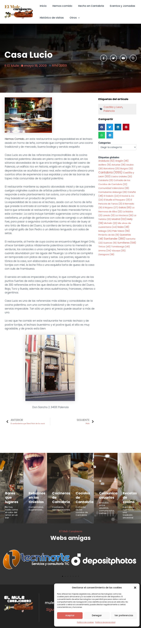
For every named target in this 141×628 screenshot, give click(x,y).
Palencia (109, 111)
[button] (135, 587)
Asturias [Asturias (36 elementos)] (119, 164)
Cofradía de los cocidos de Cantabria (82, 508)
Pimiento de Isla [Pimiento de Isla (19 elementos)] (108, 234)
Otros (73, 18)
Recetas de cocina (129, 494)
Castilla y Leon (113, 107)
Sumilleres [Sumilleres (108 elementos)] (126, 242)
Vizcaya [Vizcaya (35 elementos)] (119, 250)
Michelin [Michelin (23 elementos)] (110, 223)
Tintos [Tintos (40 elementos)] (104, 246)
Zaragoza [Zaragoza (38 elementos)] (106, 254)
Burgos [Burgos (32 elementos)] (126, 168)
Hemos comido (61, 6)
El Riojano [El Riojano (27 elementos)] (110, 207)
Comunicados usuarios (108, 494)
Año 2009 (59, 65)
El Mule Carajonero (70, 528)
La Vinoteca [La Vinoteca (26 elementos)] (124, 215)
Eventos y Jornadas (119, 6)
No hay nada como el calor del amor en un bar (11, 509)
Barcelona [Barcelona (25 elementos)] (112, 168)
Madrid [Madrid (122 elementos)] (119, 219)
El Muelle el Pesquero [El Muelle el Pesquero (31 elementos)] (117, 199)
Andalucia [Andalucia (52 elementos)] (106, 160)
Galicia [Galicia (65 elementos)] (125, 207)
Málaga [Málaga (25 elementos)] (105, 231)
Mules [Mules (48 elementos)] (123, 226)
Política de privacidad (105, 622)
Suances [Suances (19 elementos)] (110, 242)
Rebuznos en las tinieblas (35, 496)
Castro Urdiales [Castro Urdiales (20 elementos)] (121, 176)
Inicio (42, 6)
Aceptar (69, 615)
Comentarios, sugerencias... (36, 505)
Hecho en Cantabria (89, 6)
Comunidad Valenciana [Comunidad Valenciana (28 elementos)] (113, 188)
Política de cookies (85, 622)
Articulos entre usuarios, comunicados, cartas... (107, 506)
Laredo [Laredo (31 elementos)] (109, 215)
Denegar (97, 615)
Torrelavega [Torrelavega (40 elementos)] (120, 246)
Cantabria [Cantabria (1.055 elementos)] (110, 172)
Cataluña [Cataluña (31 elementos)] (105, 180)
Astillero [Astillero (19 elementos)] (104, 164)
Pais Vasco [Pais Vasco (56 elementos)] (121, 230)
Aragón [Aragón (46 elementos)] (122, 160)
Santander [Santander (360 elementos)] (115, 238)
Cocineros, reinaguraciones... (61, 505)
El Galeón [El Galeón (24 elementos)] (111, 195)
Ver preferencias (123, 615)
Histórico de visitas (51, 17)
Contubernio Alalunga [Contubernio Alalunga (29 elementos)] (112, 192)
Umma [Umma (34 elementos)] (104, 250)
